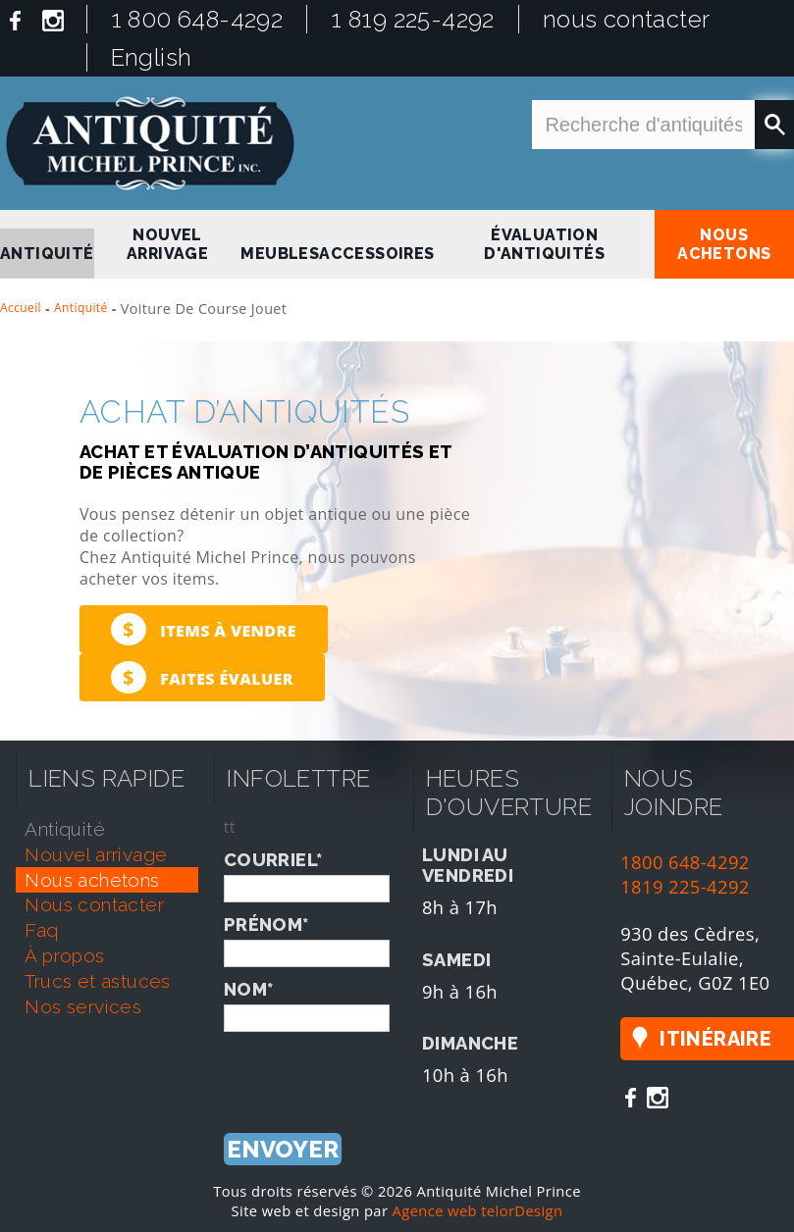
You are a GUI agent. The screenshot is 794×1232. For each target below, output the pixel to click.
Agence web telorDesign (478, 1210)
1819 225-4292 (685, 886)
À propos (64, 955)
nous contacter (627, 19)
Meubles (279, 253)
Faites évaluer (202, 677)
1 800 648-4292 (197, 19)
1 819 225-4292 (413, 19)
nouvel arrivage (167, 244)
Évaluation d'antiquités (544, 244)
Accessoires (376, 253)
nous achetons (723, 244)
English (151, 57)
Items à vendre (203, 629)
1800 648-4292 (685, 861)
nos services (83, 1006)
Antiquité (81, 307)
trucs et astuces (97, 981)
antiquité (47, 253)
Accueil (20, 307)
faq (41, 930)
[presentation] (373, 1070)
